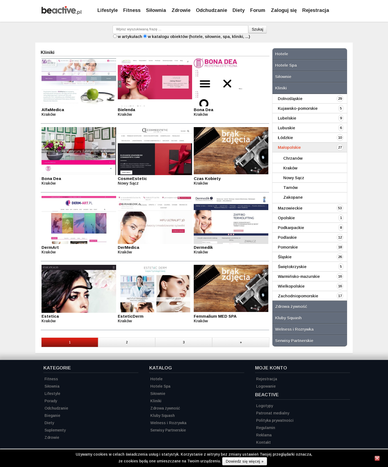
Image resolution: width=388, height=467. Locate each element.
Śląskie (285, 257)
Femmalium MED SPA (215, 316)
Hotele (281, 53)
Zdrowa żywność (291, 306)
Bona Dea (203, 109)
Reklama (264, 435)
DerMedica (128, 247)
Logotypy (264, 406)
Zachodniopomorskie (298, 296)
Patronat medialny (272, 413)
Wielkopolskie (291, 286)
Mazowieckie (290, 208)
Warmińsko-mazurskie (299, 276)
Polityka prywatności (275, 420)
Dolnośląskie (290, 98)
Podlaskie (287, 237)
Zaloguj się (284, 10)
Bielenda (126, 109)
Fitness (132, 10)
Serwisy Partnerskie (294, 340)
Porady (50, 401)
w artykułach (130, 36)
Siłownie (283, 76)
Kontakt (263, 442)
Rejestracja (266, 379)
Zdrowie (180, 10)
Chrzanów (293, 158)
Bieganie (52, 415)
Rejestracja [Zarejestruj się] (315, 10)
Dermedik (203, 247)
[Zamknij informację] (377, 459)
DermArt (50, 247)
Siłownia (156, 10)
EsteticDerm (131, 316)
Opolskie (286, 217)
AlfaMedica (53, 109)
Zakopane (293, 197)
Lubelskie (287, 118)
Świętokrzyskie (292, 266)
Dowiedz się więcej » (244, 461)
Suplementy (55, 430)
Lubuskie (286, 127)
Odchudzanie (211, 10)
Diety (239, 10)
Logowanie (266, 386)
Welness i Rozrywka (294, 329)
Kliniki (281, 88)
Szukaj (257, 29)
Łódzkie (285, 137)
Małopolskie (289, 147)
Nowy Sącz (293, 177)
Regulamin (265, 428)
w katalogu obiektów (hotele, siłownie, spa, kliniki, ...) (199, 36)
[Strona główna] (61, 13)
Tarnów (290, 187)
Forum (257, 10)
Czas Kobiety (207, 178)
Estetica (50, 316)
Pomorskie (288, 247)
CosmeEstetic (132, 178)
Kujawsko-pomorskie (298, 108)
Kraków (290, 168)
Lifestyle (107, 10)
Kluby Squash (288, 317)
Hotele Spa (286, 65)
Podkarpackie (291, 227)
